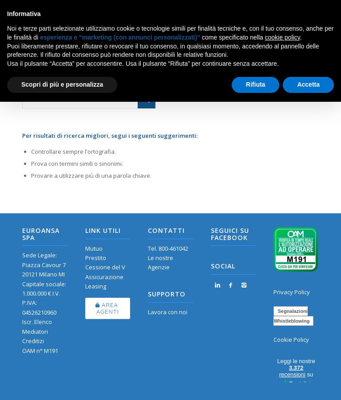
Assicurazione (104, 277)
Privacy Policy (292, 292)
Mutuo (94, 248)
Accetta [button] (308, 84)
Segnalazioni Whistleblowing (291, 316)
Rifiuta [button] (256, 84)
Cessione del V (105, 267)
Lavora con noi (167, 312)
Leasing (95, 286)
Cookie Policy (291, 340)
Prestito (95, 258)
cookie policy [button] (282, 37)
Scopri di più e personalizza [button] (62, 84)
